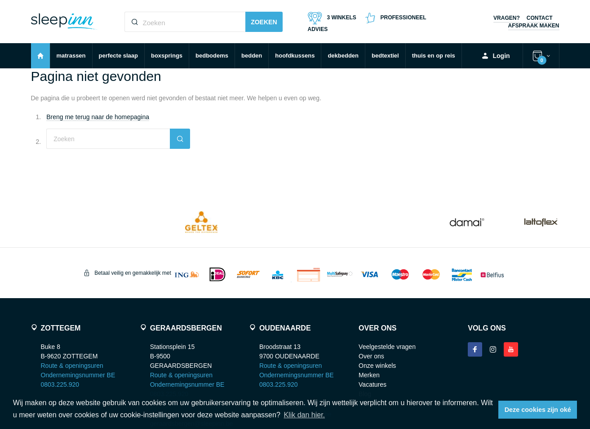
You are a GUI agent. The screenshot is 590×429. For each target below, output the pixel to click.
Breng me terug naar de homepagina (97, 117)
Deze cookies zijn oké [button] (538, 409)
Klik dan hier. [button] (304, 415)
